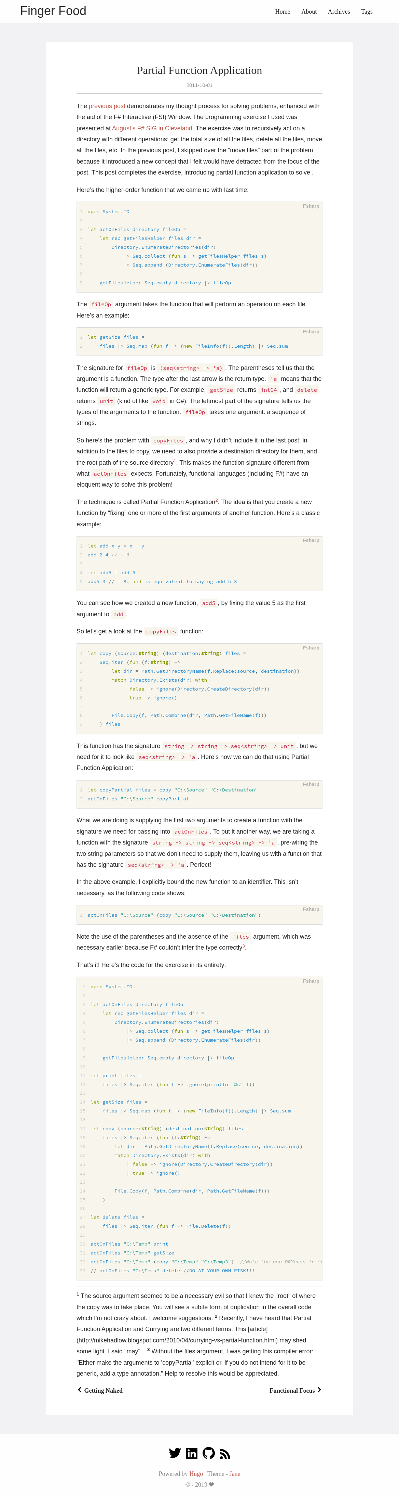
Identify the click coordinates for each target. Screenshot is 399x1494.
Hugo (196, 1473)
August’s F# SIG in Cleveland (152, 128)
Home (282, 11)
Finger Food (53, 11)
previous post (107, 106)
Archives (339, 11)
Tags (367, 11)
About (309, 11)
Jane (235, 1473)
